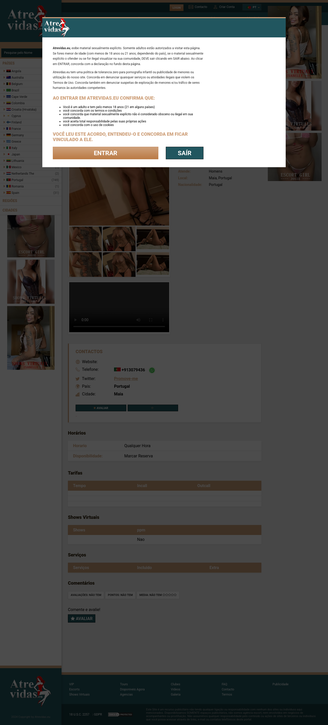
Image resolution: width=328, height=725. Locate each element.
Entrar (105, 153)
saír (184, 153)
